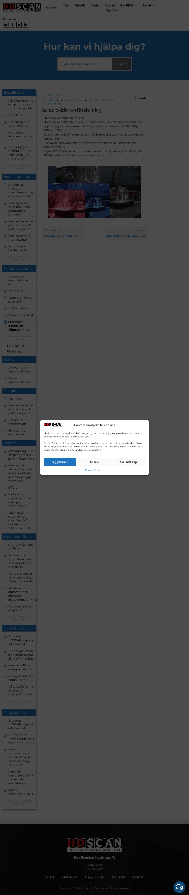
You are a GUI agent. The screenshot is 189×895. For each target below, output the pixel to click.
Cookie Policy (92, 470)
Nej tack (94, 462)
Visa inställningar (128, 462)
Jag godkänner (60, 462)
